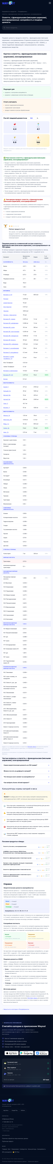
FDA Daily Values (32, 746)
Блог (9, 1149)
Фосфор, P (6, 407)
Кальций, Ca (7, 391)
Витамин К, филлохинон (10, 370)
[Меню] (50, 3)
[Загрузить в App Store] (12, 1053)
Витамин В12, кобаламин (10, 344)
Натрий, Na (6, 399)
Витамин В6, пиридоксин (10, 335)
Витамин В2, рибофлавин (10, 323)
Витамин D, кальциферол (10, 352)
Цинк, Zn (6, 432)
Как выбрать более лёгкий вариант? (16, 782)
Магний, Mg (6, 395)
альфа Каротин (7, 303)
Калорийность (41, 1149)
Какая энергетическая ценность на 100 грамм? (20, 765)
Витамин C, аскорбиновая (11, 348)
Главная (4, 1149)
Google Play (15, 1110)
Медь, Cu (6, 424)
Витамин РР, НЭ (8, 375)
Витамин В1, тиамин (9, 319)
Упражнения (15, 1149)
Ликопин (5, 311)
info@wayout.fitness (8, 1119)
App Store (5, 1110)
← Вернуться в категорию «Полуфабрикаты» (15, 1009)
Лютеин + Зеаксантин (9, 315)
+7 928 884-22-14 (7, 1122)
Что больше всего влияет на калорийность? (19, 777)
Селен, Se (6, 428)
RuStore (23, 1110)
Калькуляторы (32, 1149)
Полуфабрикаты (22, 11)
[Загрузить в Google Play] (27, 1053)
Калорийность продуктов (9, 11)
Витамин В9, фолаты (9, 340)
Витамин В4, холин (9, 327)
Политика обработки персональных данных (15, 1138)
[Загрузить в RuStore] (41, 1053)
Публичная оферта (7, 1141)
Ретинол (5, 298)
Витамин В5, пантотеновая (11, 331)
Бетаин (5, 379)
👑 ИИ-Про (16, 1152)
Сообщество (23, 1149)
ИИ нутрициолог (7, 1152)
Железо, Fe (6, 415)
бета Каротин (7, 307)
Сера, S (5, 403)
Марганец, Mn (7, 419)
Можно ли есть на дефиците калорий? (17, 771)
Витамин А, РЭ (7, 294)
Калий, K (5, 387)
